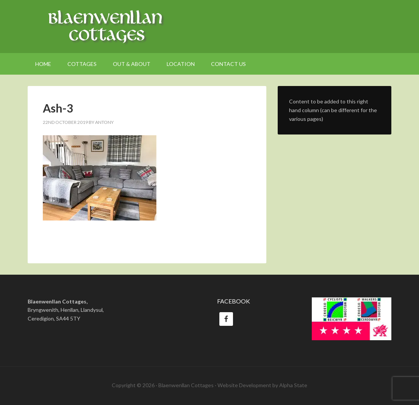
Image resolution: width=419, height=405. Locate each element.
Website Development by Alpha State (262, 385)
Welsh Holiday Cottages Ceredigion (209, 26)
